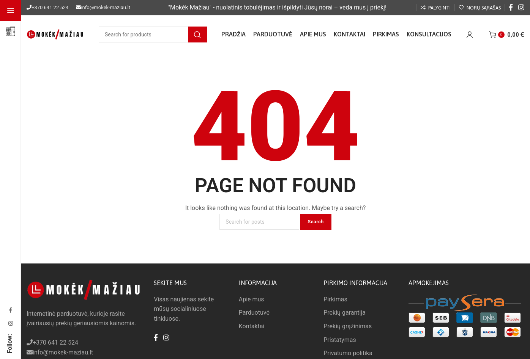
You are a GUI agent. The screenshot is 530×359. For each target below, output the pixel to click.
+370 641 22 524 (50, 7)
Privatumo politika (347, 353)
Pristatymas (339, 339)
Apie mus (251, 299)
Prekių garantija (344, 312)
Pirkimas (335, 299)
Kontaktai (252, 326)
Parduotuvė (254, 312)
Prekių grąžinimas (347, 326)
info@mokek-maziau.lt (105, 7)
